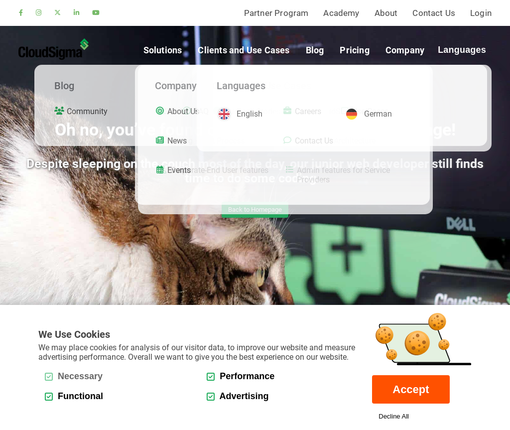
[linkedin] (76, 13)
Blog (315, 50)
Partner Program (276, 13)
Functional (74, 396)
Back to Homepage (255, 209)
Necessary (74, 376)
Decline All (394, 416)
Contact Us (433, 13)
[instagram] (38, 13)
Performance (240, 376)
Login (481, 13)
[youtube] (96, 13)
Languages (462, 50)
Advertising (237, 396)
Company (404, 50)
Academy (341, 13)
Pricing (354, 50)
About (386, 13)
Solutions (162, 50)
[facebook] (20, 13)
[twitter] (57, 13)
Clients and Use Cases (243, 50)
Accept (410, 389)
